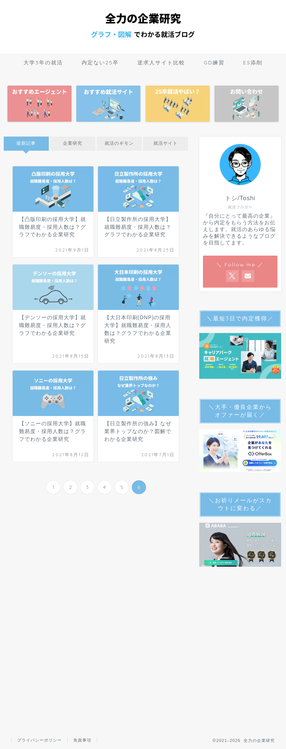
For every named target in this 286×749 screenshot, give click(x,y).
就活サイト (165, 143)
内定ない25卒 (100, 62)
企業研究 (72, 143)
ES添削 (253, 62)
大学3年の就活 (43, 62)
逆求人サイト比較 (161, 62)
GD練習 (214, 62)
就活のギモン (119, 143)
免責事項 (82, 740)
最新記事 (26, 143)
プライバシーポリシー (39, 740)
